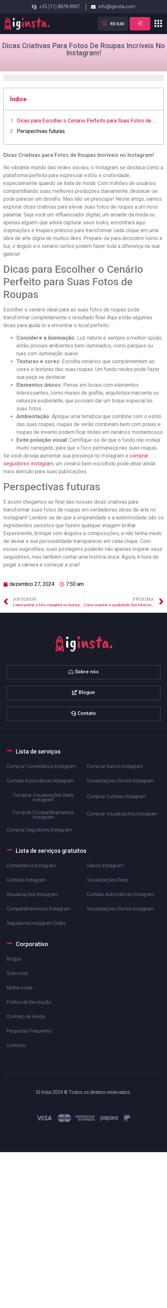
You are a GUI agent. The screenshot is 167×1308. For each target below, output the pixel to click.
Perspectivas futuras (41, 131)
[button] (158, 23)
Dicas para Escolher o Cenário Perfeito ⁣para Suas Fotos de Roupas (87, 121)
